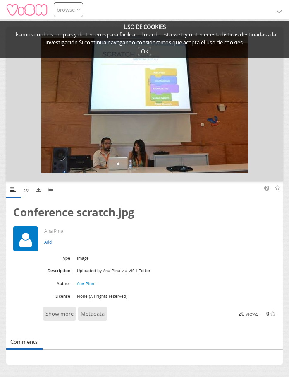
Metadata (93, 313)
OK (144, 51)
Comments (24, 342)
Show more (59, 313)
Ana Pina (85, 283)
